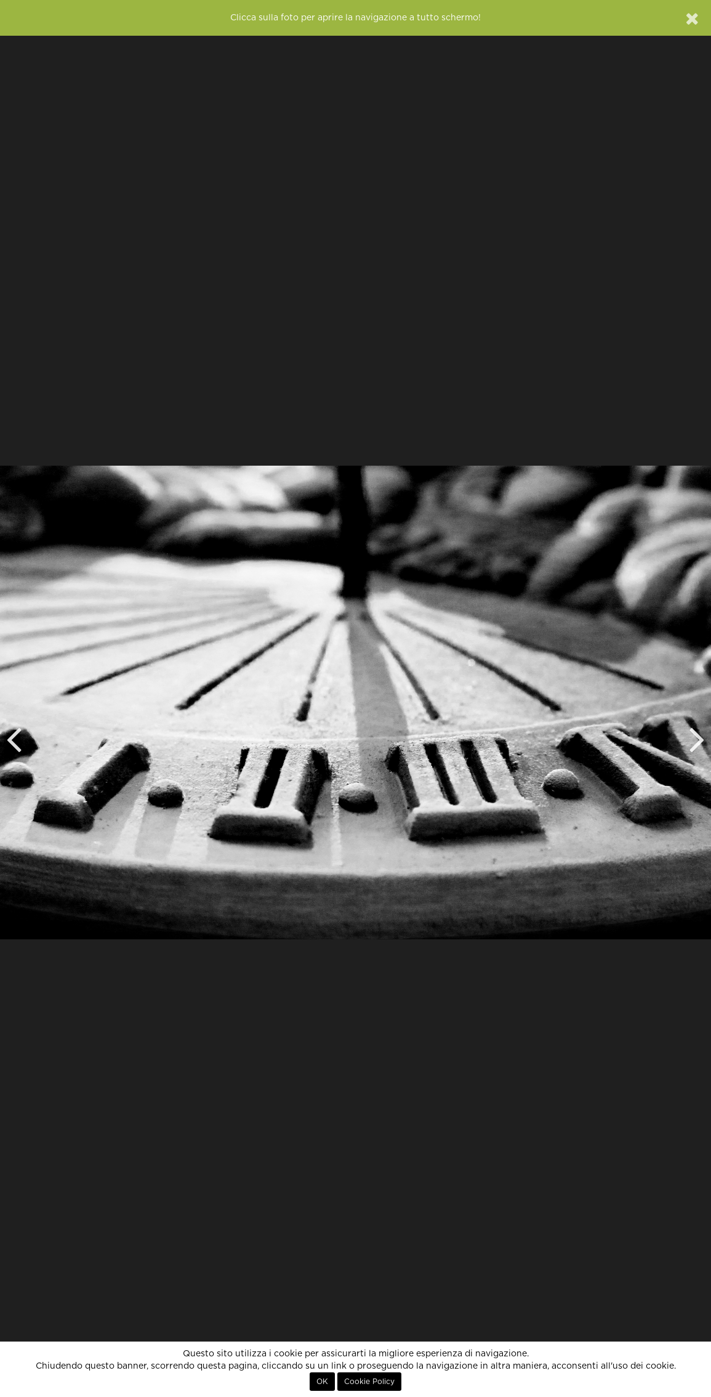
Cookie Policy (369, 1381)
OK (322, 1381)
